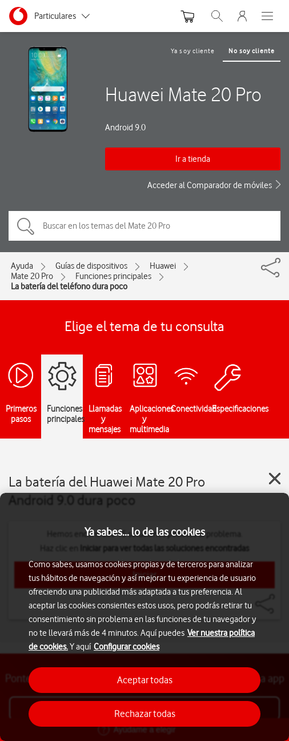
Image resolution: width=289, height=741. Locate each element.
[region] (144, 617)
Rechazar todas (144, 713)
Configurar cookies (126, 647)
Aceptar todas (144, 680)
